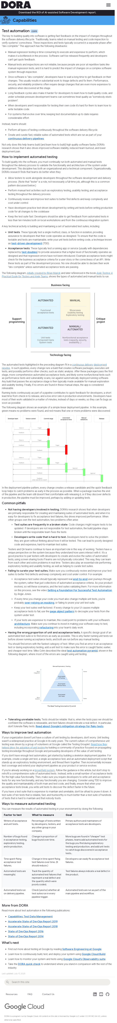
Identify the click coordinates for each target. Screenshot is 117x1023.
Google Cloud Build (93, 954)
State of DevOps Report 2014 (26, 936)
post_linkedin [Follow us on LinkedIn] (95, 994)
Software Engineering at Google (81, 949)
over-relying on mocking (39, 602)
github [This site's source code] (107, 994)
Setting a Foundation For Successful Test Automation (80, 590)
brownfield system (45, 770)
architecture (22, 623)
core (34, 31)
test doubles (29, 252)
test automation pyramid (82, 650)
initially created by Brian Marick (43, 273)
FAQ (30, 994)
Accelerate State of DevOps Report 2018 (32, 926)
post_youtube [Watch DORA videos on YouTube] (101, 994)
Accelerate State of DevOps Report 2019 (33, 921)
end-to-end (80, 579)
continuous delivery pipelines (26, 138)
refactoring (46, 627)
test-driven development (26, 243)
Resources (12, 994)
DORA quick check (29, 964)
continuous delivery (82, 364)
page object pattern (62, 611)
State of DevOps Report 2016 (26, 931)
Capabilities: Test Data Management (30, 916)
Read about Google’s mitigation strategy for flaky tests (69, 726)
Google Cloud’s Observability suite (84, 959)
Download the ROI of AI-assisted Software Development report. (57, 12)
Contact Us (48, 994)
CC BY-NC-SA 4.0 (92, 1016)
